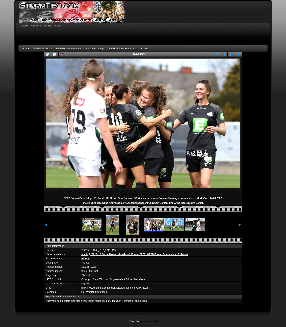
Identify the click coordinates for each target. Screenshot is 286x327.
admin (84, 254)
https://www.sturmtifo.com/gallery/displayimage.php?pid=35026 (114, 287)
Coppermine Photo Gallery (149, 321)
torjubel (85, 258)
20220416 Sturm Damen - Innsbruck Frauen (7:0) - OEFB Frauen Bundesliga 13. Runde (101, 48)
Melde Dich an (102, 301)
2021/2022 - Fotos (42, 48)
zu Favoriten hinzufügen (94, 292)
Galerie (26, 48)
